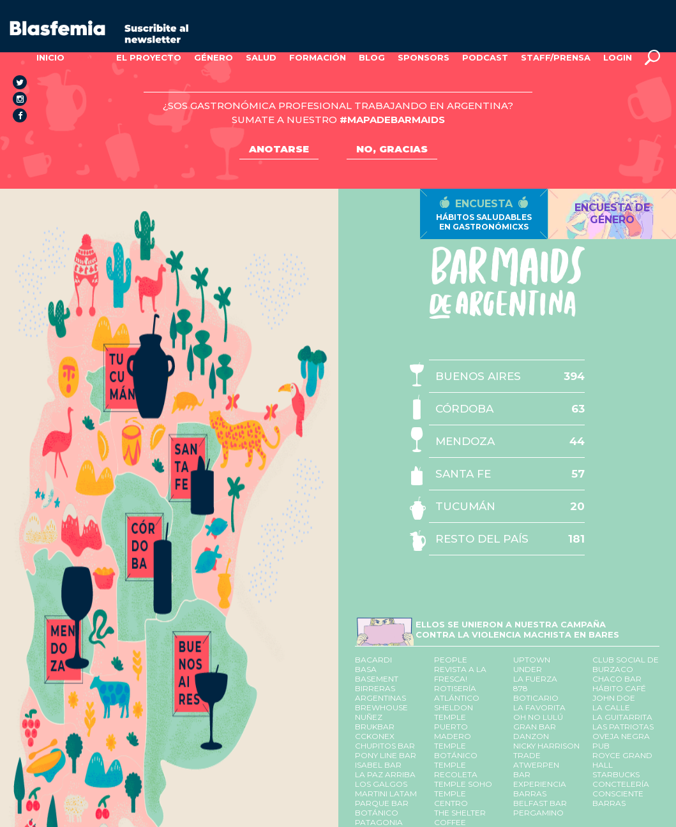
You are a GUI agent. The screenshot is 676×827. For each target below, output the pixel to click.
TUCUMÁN (465, 506)
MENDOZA (465, 441)
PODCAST (485, 57)
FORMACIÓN (317, 57)
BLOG (372, 57)
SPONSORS (423, 57)
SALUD (261, 57)
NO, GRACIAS (392, 149)
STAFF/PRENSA (555, 57)
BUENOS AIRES (478, 376)
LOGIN (617, 57)
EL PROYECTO (148, 57)
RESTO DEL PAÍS (482, 538)
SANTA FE (463, 473)
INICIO (50, 57)
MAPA (90, 57)
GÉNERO (213, 57)
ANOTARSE (279, 149)
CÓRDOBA (464, 408)
